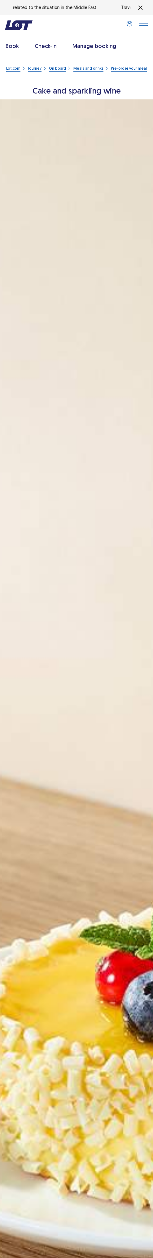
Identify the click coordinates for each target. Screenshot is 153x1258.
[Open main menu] (143, 25)
